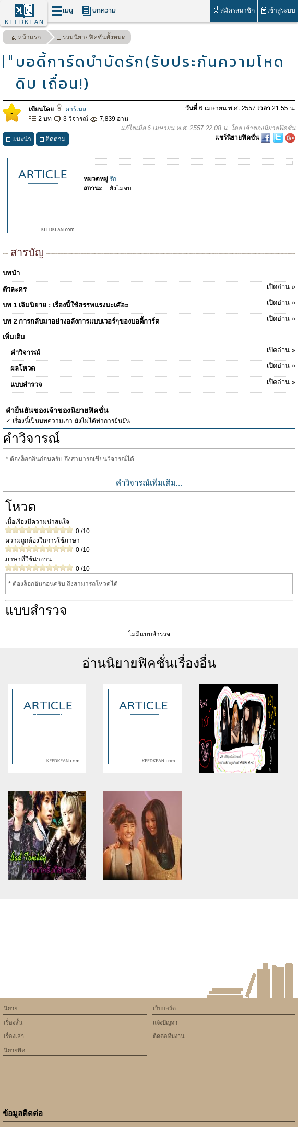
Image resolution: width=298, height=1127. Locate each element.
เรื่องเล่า (14, 1036)
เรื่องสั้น (13, 1022)
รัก (113, 178)
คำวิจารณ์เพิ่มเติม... (149, 482)
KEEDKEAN (24, 22)
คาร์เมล (70, 109)
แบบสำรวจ (152, 382)
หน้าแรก (26, 38)
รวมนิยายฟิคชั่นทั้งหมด (91, 38)
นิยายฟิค (14, 1050)
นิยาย (10, 1008)
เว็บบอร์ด (164, 1008)
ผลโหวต (152, 366)
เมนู (62, 10)
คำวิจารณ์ (152, 350)
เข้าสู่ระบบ (277, 10)
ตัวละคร (149, 287)
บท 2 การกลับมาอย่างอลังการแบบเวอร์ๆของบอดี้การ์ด (149, 319)
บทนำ (11, 273)
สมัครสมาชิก (233, 10)
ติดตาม (52, 140)
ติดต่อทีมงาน (169, 1036)
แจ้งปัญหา (165, 1022)
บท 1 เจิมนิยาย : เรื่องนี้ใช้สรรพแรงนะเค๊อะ (149, 303)
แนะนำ (18, 140)
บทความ (98, 10)
